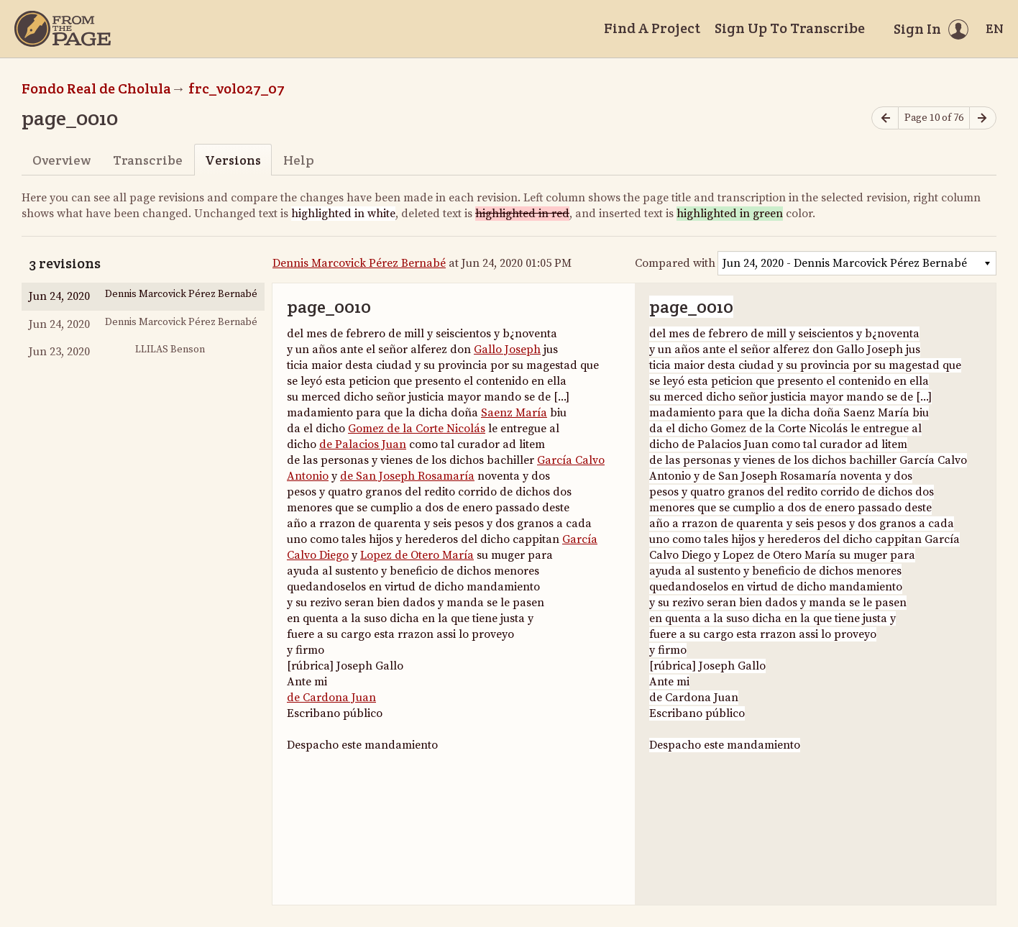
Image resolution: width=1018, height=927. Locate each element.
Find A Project (652, 28)
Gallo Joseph (507, 349)
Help (298, 160)
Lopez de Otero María (417, 555)
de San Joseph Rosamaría (407, 476)
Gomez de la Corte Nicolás (416, 428)
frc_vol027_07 (236, 88)
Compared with (675, 263)
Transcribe (148, 160)
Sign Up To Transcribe (790, 28)
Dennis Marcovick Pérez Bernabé (359, 263)
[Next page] (982, 118)
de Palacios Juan (362, 444)
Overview (61, 160)
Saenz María (514, 413)
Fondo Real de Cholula (96, 88)
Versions (233, 160)
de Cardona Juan (331, 697)
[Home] (62, 29)
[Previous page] (885, 118)
